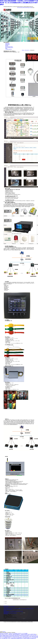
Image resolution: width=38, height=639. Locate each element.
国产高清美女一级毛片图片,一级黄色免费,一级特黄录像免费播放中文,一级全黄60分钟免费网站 (13, 634)
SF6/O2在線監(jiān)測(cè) (9, 46)
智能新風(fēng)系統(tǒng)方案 (8, 611)
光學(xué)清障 (7, 43)
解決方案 (5, 610)
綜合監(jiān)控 (14, 608)
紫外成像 (6, 45)
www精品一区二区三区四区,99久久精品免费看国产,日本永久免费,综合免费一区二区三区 (20, 637)
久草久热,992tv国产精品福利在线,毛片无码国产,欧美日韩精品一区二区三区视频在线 (13, 636)
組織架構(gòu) (13, 606)
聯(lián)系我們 (25, 7)
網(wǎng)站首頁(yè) (20, 7)
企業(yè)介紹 (5, 606)
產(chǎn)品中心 (27, 50)
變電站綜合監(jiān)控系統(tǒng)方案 (17, 611)
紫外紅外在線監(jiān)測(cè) (9, 47)
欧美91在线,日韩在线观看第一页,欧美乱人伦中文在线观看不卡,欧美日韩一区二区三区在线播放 (13, 633)
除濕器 (6, 48)
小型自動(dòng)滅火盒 (8, 49)
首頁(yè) (23, 50)
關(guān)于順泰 (30, 7)
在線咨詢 (1, 631)
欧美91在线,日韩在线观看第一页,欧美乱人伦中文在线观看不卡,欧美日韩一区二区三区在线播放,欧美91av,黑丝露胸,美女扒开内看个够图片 (19, 2)
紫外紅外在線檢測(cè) (27, 608)
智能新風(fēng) (10, 608)
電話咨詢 (4, 631)
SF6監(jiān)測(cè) (21, 608)
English (33, 7)
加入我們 (5, 618)
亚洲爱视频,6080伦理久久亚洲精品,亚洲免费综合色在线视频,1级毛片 (26, 638)
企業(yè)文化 (9, 606)
